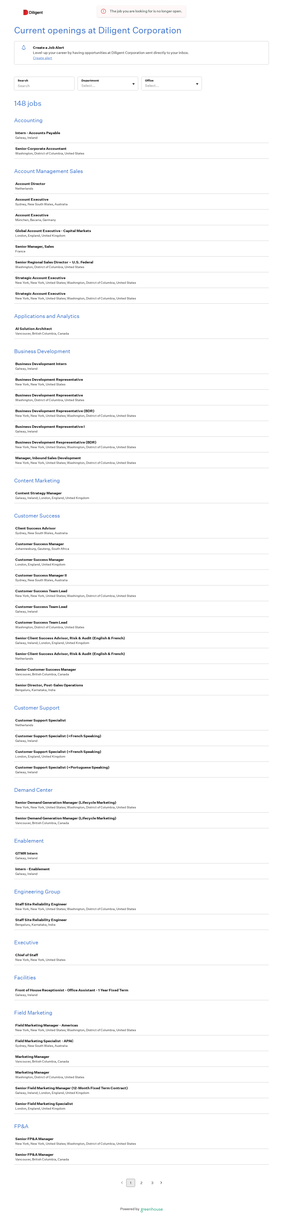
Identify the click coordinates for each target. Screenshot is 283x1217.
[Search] (44, 86)
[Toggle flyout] (133, 84)
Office (149, 80)
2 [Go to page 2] (141, 1183)
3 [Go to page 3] (152, 1183)
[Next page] (161, 1183)
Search (23, 80)
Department (90, 80)
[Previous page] (122, 1183)
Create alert (42, 58)
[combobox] (81, 85)
